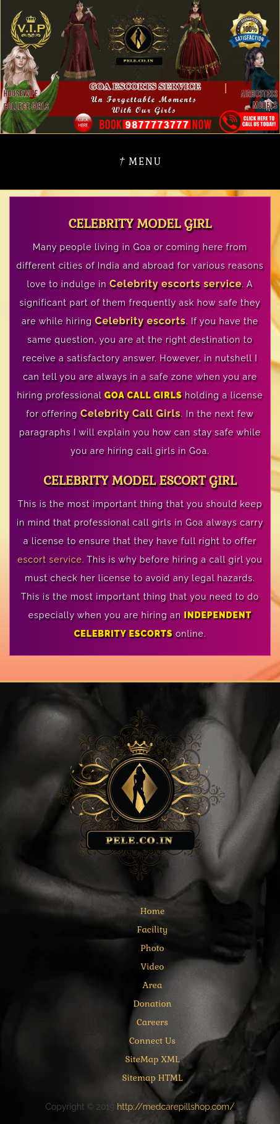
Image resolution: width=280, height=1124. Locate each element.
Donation (152, 1003)
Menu (140, 161)
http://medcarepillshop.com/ (175, 1107)
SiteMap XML (152, 1059)
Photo (152, 948)
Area (153, 985)
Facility (152, 929)
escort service (49, 559)
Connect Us (152, 1040)
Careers (152, 1022)
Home (152, 910)
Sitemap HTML (152, 1077)
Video (152, 966)
